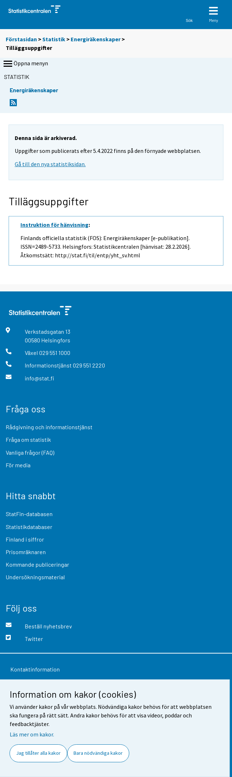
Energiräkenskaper (95, 39)
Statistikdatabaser (29, 526)
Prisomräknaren (26, 551)
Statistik (53, 39)
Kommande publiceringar (37, 564)
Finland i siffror (25, 539)
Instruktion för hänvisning (54, 224)
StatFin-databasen (29, 513)
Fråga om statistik (28, 439)
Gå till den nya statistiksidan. (50, 164)
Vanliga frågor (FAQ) (30, 452)
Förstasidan (21, 39)
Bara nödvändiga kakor (98, 753)
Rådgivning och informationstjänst (49, 426)
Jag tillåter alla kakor (38, 753)
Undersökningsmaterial (35, 577)
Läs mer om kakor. (32, 734)
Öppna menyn (25, 64)
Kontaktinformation (35, 669)
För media (18, 465)
